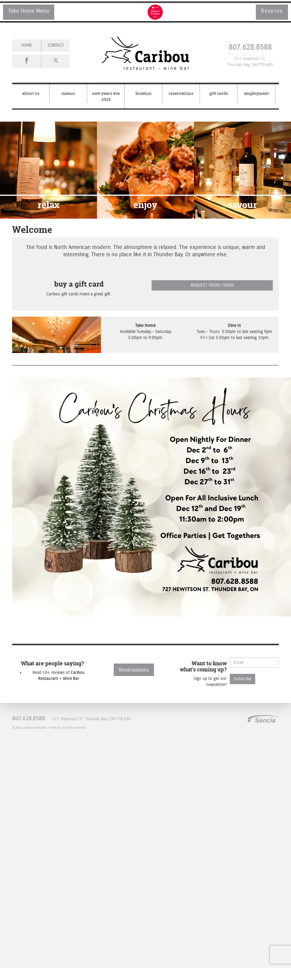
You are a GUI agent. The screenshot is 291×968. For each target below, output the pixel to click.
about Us (30, 93)
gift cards (218, 93)
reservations (181, 93)
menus (68, 93)
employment (256, 93)
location (143, 93)
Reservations (134, 670)
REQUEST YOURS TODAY (212, 285)
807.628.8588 (250, 47)
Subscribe (242, 679)
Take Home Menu (28, 11)
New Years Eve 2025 (106, 96)
